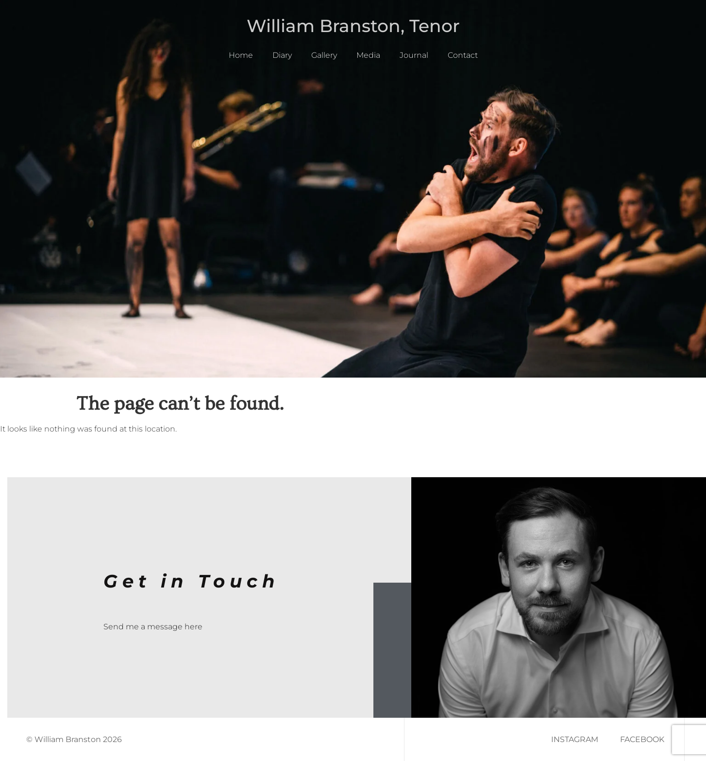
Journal (414, 55)
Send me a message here (152, 626)
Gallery (324, 55)
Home (241, 55)
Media (368, 55)
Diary (282, 55)
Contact (463, 55)
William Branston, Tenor (353, 25)
